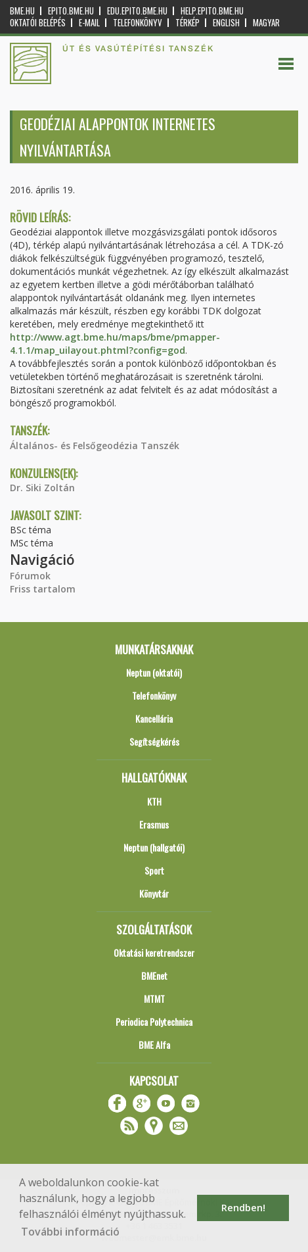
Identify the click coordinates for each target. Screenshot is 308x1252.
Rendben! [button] (243, 1207)
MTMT (154, 998)
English (226, 22)
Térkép (187, 22)
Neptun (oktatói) (154, 672)
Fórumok (30, 575)
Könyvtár (154, 893)
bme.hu (22, 11)
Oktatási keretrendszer (154, 952)
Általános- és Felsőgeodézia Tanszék (94, 445)
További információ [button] (70, 1231)
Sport (154, 870)
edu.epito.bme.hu (137, 11)
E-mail (89, 22)
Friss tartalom (43, 589)
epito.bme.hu (71, 11)
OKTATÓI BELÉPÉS (38, 22)
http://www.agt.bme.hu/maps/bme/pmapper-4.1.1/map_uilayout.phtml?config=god (115, 343)
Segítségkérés (154, 741)
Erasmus (154, 824)
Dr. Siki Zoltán (42, 487)
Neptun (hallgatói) (154, 847)
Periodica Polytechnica (154, 1021)
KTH (154, 801)
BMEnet (154, 975)
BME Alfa (154, 1044)
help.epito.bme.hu (212, 11)
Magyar (266, 22)
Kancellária (154, 718)
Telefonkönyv (137, 22)
